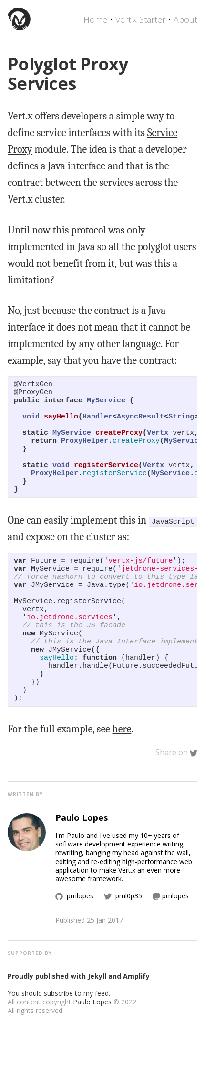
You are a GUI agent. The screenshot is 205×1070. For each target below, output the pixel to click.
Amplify (136, 1021)
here (122, 774)
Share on (176, 798)
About (185, 19)
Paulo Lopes (92, 1047)
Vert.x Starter (140, 19)
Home (95, 19)
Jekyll (97, 1021)
